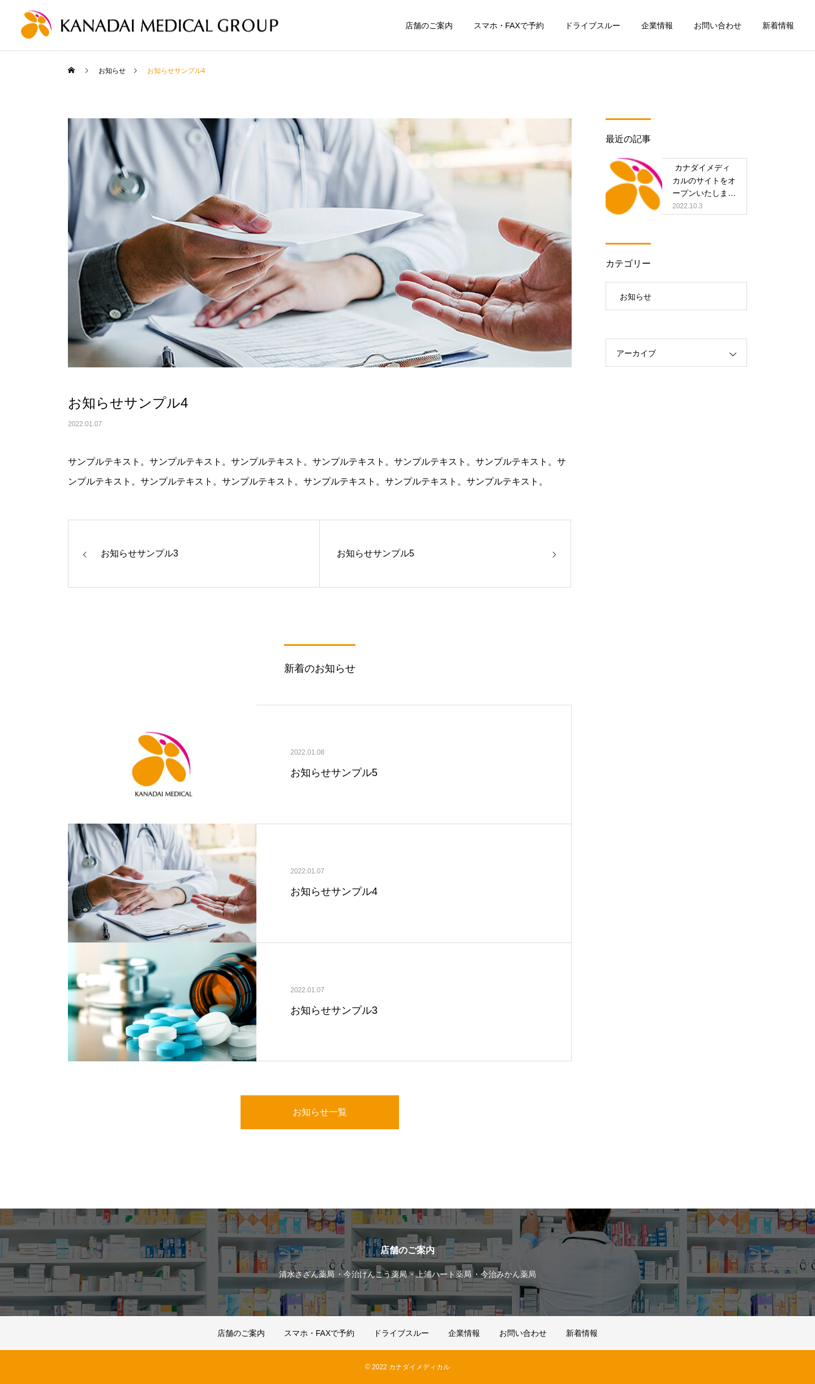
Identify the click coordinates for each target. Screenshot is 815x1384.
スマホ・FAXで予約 (509, 25)
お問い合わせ (717, 25)
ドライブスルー (592, 25)
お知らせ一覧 (320, 1112)
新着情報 (778, 25)
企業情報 (657, 25)
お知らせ (635, 296)
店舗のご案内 (429, 25)
